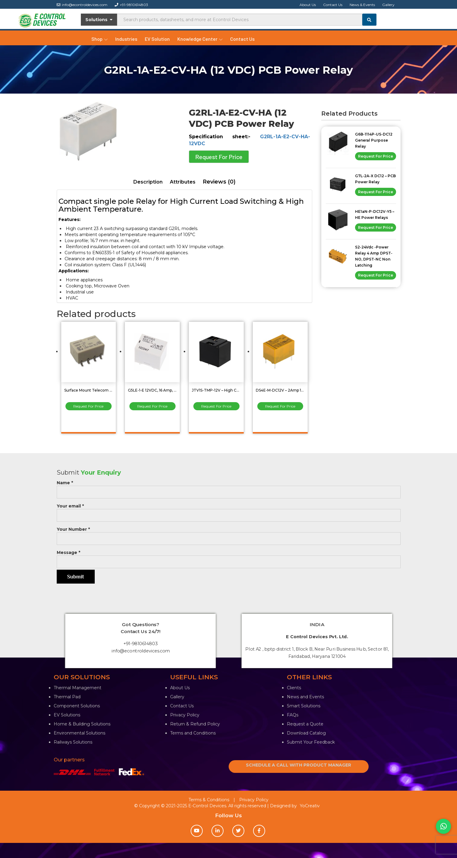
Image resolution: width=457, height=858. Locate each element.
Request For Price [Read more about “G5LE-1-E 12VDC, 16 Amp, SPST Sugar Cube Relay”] (152, 406)
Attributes (182, 182)
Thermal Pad (67, 697)
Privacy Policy (184, 715)
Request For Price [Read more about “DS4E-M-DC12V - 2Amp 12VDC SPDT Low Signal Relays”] (280, 406)
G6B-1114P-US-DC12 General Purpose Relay (373, 140)
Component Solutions (77, 706)
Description (148, 182)
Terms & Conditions (209, 799)
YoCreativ (310, 805)
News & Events (362, 4)
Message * (229, 557)
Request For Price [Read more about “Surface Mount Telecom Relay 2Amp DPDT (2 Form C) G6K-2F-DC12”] (88, 406)
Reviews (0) (219, 181)
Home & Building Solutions (82, 724)
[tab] (148, 182)
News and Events (305, 697)
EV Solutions (67, 715)
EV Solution (157, 39)
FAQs (292, 715)
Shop (99, 39)
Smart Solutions (303, 706)
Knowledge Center (200, 39)
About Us (308, 4)
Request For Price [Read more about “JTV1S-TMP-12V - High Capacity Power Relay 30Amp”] (216, 406)
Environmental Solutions (79, 733)
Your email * (229, 510)
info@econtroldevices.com (82, 4)
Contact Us (332, 4)
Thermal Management (77, 687)
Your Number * (229, 534)
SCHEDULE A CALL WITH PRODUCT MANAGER (298, 765)
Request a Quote (305, 724)
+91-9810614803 (131, 4)
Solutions (99, 19)
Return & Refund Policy (195, 724)
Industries (126, 39)
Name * (229, 487)
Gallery (388, 4)
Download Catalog (306, 733)
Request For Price (219, 156)
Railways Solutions (73, 742)
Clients (294, 687)
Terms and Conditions (193, 733)
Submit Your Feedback (311, 742)
